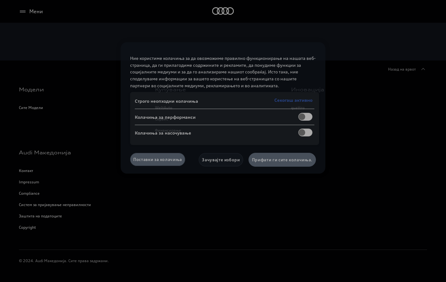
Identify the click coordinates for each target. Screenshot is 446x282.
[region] (223, 108)
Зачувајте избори (221, 159)
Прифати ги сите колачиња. (282, 159)
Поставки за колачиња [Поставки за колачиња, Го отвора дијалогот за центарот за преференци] (157, 159)
